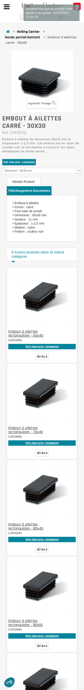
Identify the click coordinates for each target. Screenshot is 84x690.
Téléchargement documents (29, 190)
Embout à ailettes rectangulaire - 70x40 (25, 430)
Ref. (5, 133)
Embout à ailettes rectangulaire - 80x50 (25, 622)
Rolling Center (28, 31)
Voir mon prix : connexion (19, 162)
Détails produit (24, 181)
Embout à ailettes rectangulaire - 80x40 (25, 526)
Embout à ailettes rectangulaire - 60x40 (25, 333)
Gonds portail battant (22, 37)
